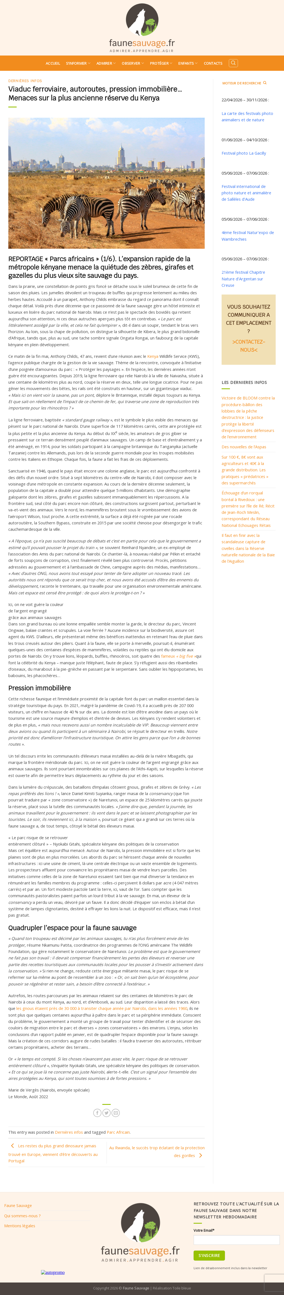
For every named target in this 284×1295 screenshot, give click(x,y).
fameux (178, 656)
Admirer (106, 63)
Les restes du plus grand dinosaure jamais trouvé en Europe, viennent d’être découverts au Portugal (53, 1153)
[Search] (233, 63)
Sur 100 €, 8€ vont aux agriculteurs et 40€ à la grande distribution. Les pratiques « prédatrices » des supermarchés (245, 470)
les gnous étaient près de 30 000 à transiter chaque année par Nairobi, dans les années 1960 (101, 1008)
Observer (133, 63)
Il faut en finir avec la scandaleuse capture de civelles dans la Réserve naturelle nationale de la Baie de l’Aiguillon (248, 548)
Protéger (161, 63)
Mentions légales (19, 1225)
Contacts (213, 63)
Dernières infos (25, 81)
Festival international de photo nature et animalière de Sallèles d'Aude (246, 192)
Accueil (53, 63)
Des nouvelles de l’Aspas (244, 446)
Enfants (187, 63)
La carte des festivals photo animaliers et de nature (247, 116)
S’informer (78, 63)
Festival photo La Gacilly (244, 153)
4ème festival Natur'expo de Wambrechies (248, 236)
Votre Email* (204, 1230)
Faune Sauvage (18, 1205)
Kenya (152, 356)
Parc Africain (118, 1132)
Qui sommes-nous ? (22, 1215)
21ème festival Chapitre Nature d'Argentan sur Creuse (243, 278)
